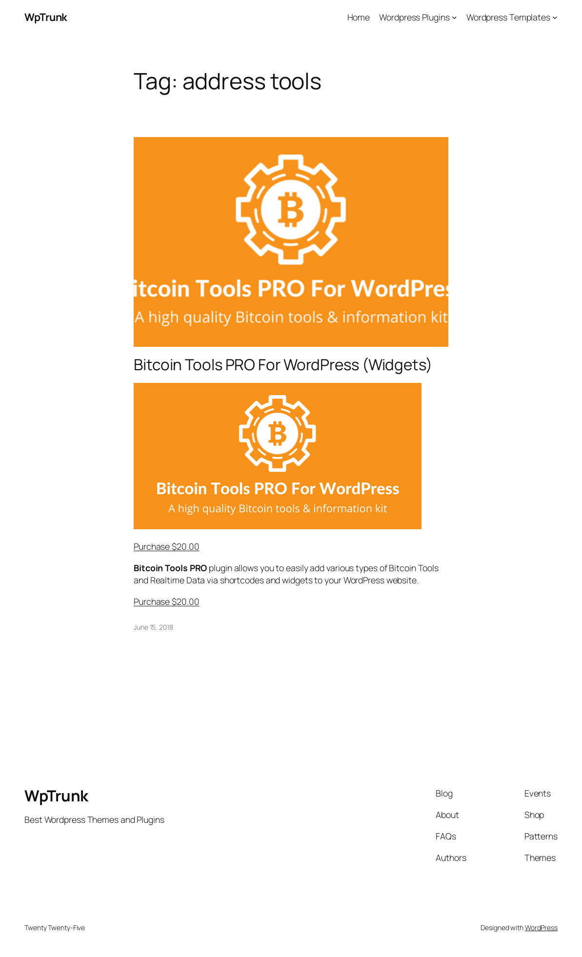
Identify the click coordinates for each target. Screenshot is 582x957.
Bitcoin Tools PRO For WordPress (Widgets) (283, 364)
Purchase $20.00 (167, 546)
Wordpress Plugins (414, 17)
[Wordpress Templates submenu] (555, 17)
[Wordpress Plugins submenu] (454, 17)
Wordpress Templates (508, 17)
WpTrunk (45, 17)
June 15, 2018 (153, 627)
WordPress (541, 927)
